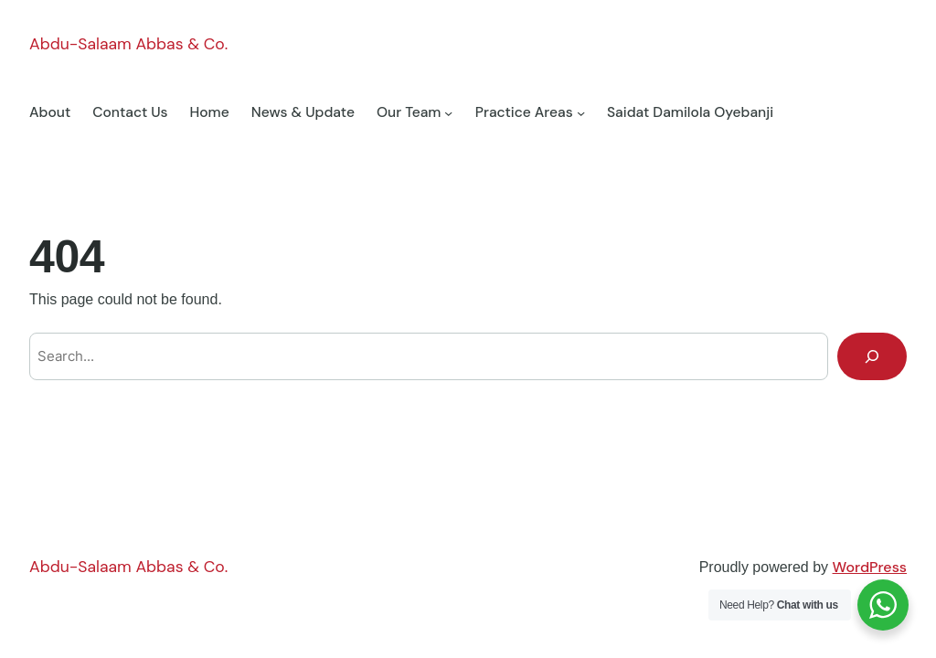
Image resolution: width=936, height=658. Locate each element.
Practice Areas (524, 112)
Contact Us (129, 112)
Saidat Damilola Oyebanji (690, 112)
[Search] (872, 356)
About (49, 112)
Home (209, 112)
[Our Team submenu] (448, 113)
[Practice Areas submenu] (581, 113)
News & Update (303, 112)
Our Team (409, 112)
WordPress (870, 567)
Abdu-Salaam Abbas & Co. (128, 44)
